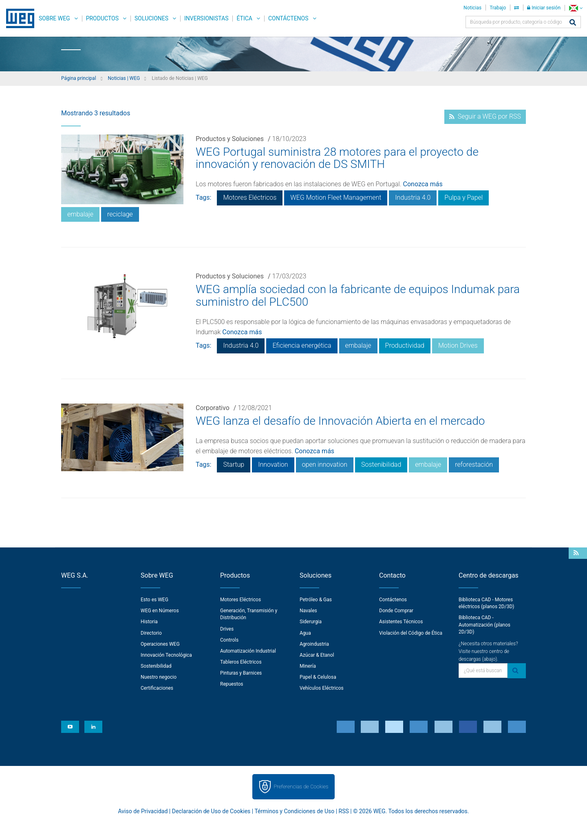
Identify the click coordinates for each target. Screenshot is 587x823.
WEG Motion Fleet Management (335, 197)
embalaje (80, 214)
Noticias (472, 8)
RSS (344, 811)
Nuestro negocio (159, 677)
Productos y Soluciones (230, 139)
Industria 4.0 (412, 197)
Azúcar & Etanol (317, 655)
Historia (149, 621)
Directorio (151, 633)
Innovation (273, 464)
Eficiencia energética (301, 345)
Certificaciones (157, 688)
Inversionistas (206, 18)
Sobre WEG (54, 18)
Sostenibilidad (381, 464)
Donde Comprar (396, 610)
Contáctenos (288, 18)
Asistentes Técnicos (401, 621)
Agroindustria (314, 644)
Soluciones (151, 18)
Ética (244, 18)
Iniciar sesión (544, 8)
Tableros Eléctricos (241, 662)
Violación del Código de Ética (410, 633)
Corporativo (213, 408)
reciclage (120, 214)
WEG (17, 18)
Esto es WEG (154, 599)
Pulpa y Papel (463, 197)
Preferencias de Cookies (301, 786)
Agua (305, 633)
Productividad (404, 345)
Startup (233, 464)
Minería (308, 666)
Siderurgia (311, 621)
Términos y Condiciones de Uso (294, 811)
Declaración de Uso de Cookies (211, 811)
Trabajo (498, 8)
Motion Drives (458, 345)
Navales (308, 610)
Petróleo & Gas (316, 599)
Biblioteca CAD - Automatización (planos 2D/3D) (484, 624)
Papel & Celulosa (318, 677)
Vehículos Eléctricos (322, 688)
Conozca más (423, 184)
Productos (102, 18)
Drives (227, 629)
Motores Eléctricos (249, 197)
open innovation (324, 464)
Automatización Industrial (248, 651)
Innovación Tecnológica (166, 655)
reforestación (474, 464)
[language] (576, 8)
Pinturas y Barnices (241, 673)
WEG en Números (160, 610)
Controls (229, 640)
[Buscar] (573, 23)
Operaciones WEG (160, 644)
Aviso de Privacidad (143, 811)
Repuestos (231, 684)
